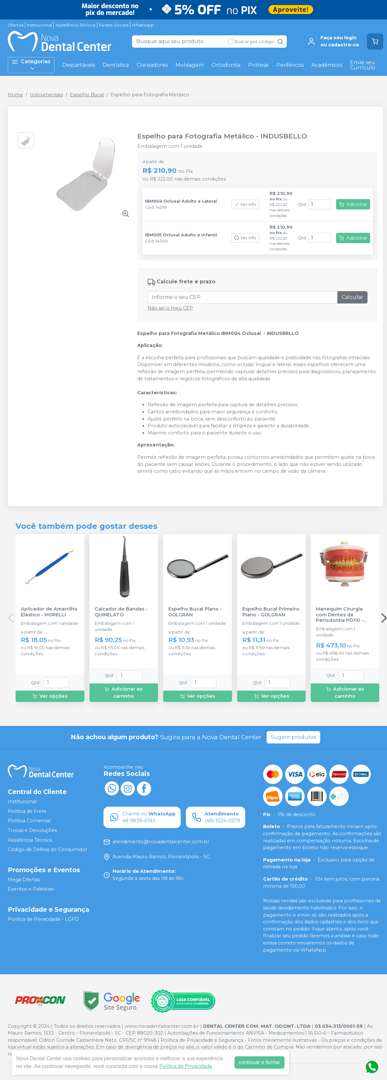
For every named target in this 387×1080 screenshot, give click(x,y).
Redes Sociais (113, 25)
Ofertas (15, 25)
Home (15, 95)
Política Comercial (29, 821)
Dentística (116, 65)
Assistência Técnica (75, 25)
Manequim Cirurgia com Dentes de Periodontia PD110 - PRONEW (339, 614)
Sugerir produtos (293, 737)
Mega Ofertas (24, 880)
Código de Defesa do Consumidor (47, 849)
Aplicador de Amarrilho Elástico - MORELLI (49, 611)
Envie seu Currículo (362, 65)
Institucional (39, 25)
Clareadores (152, 65)
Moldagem (189, 65)
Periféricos (290, 65)
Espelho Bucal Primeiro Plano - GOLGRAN (270, 611)
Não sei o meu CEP (170, 308)
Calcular (352, 297)
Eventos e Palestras (31, 889)
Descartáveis (78, 65)
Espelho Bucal (87, 95)
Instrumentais (46, 95)
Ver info (245, 204)
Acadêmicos (326, 65)
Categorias (31, 65)
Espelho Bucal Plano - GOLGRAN (195, 611)
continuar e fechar (259, 1062)
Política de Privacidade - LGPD (43, 919)
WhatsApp (143, 25)
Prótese (258, 65)
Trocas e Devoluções (32, 830)
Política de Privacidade (185, 1066)
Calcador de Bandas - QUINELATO (121, 611)
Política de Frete (27, 811)
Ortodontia (226, 65)
